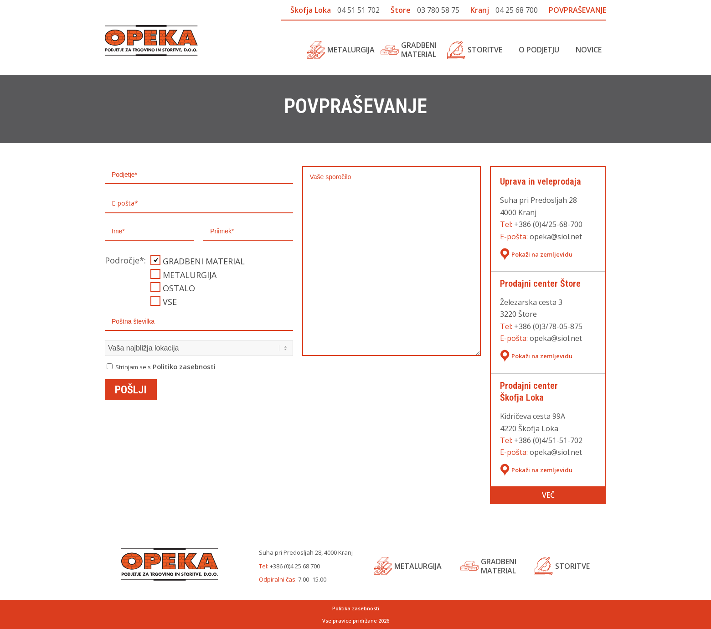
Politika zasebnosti (355, 608)
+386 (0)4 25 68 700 (295, 566)
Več (548, 495)
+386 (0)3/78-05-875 (548, 326)
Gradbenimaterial (498, 566)
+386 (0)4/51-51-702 (548, 440)
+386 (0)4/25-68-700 (548, 224)
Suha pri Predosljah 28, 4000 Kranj (306, 552)
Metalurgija (418, 566)
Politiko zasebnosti (184, 366)
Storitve (572, 566)
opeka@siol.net (556, 237)
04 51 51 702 (358, 10)
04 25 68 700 (516, 10)
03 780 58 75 (438, 10)
